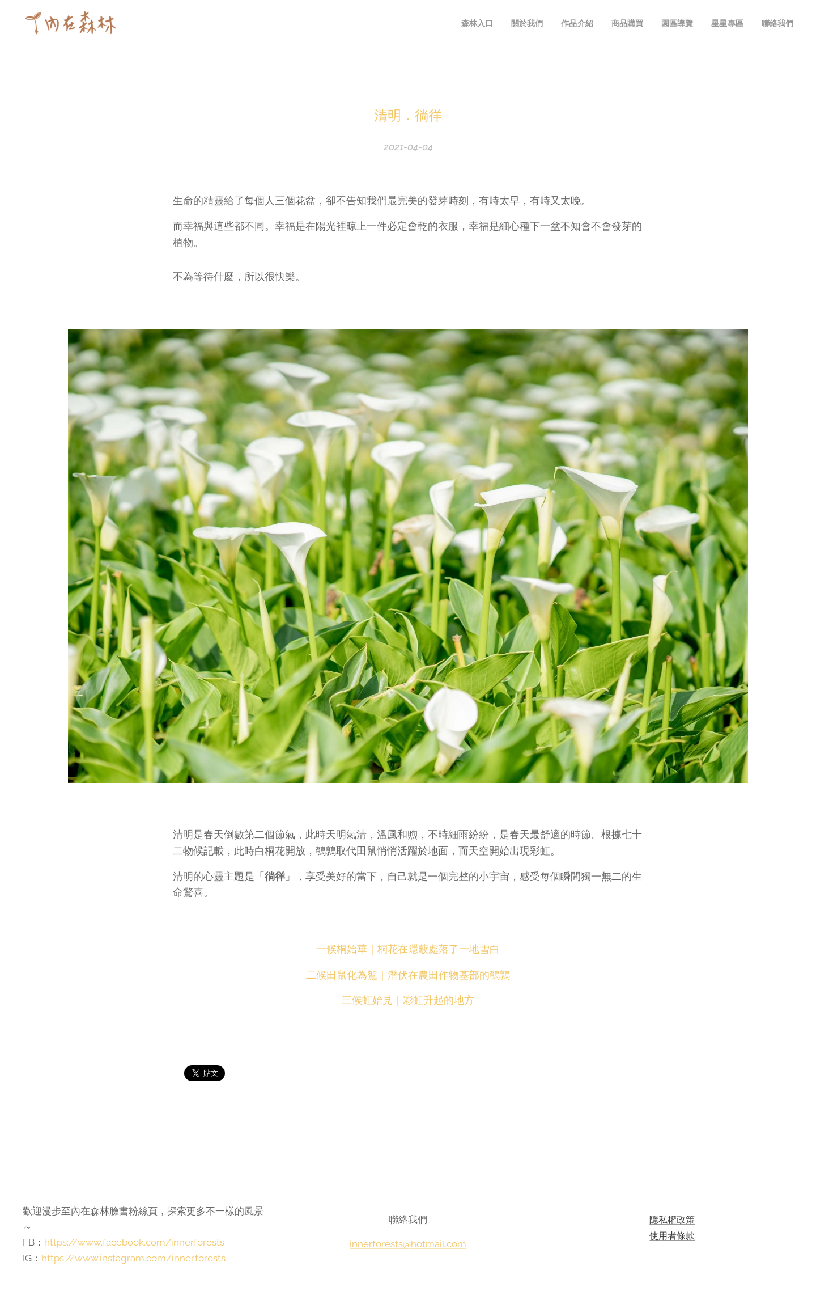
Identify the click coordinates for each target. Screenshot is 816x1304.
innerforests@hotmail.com (408, 1243)
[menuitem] (471, 23)
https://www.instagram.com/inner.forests (133, 1257)
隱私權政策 (672, 1219)
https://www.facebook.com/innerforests (134, 1242)
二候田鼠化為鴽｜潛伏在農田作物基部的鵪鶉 (408, 974)
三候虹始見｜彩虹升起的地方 (408, 1000)
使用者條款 (672, 1235)
